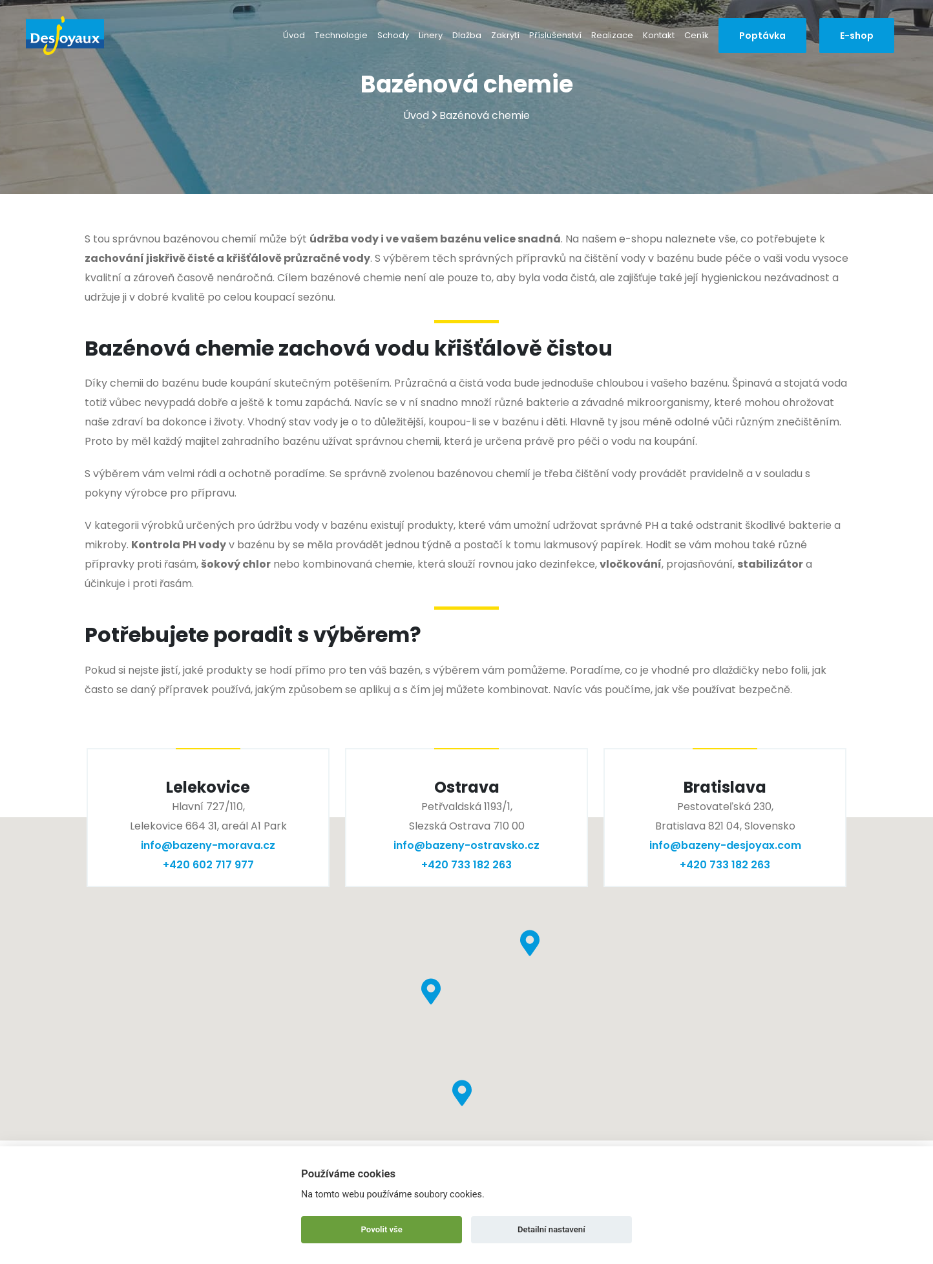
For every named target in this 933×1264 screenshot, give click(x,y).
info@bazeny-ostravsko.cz (466, 845)
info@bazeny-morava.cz (208, 845)
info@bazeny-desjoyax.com (725, 845)
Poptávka (762, 35)
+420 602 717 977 (208, 864)
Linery (431, 35)
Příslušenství (555, 35)
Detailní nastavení (551, 1229)
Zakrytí (505, 35)
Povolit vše (382, 1229)
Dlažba (466, 35)
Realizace (612, 35)
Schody (393, 35)
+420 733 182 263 (466, 864)
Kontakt (659, 35)
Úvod (294, 35)
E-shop (857, 35)
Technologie (341, 35)
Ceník (696, 35)
